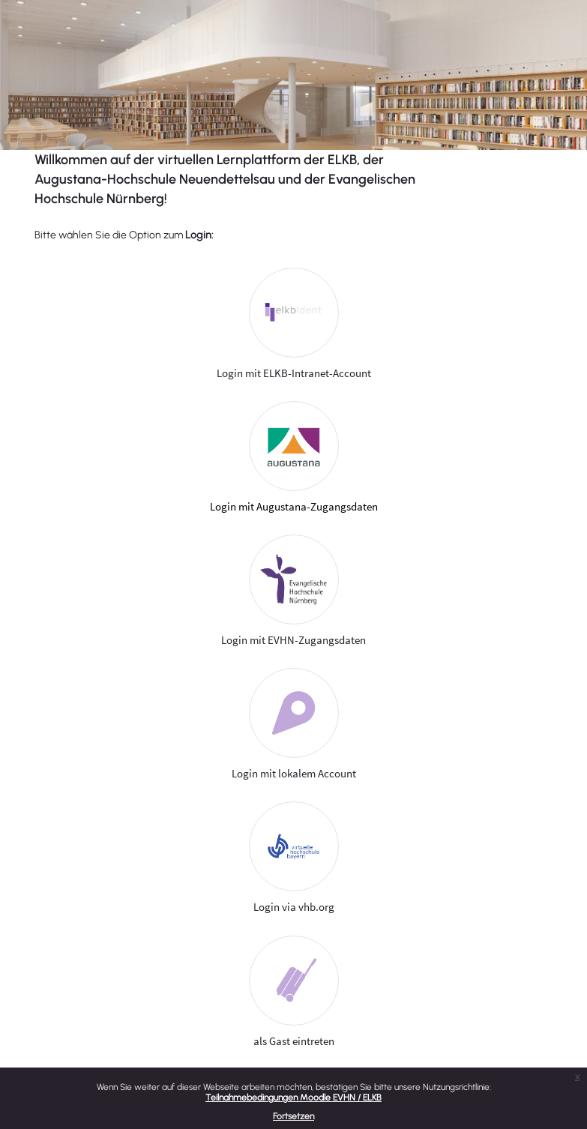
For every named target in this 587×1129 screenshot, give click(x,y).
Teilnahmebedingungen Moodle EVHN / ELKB (293, 1097)
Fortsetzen (293, 1116)
